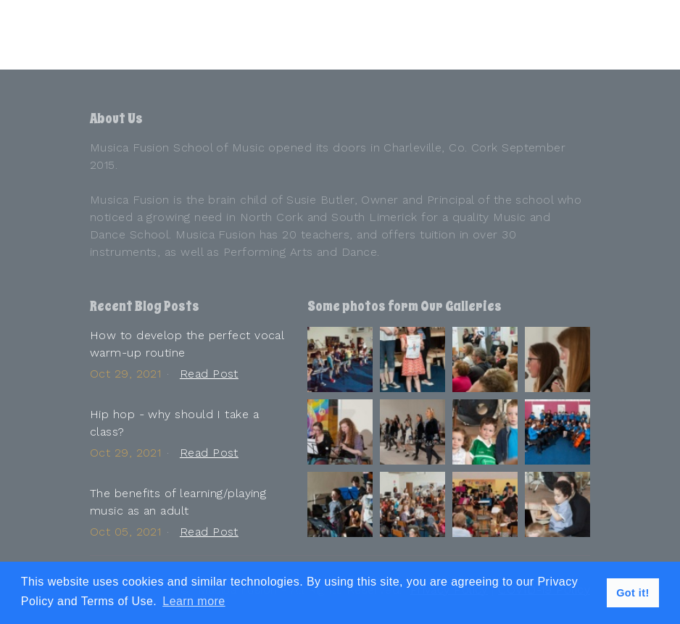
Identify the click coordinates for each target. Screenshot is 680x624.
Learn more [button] (193, 601)
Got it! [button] (633, 593)
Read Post (209, 373)
